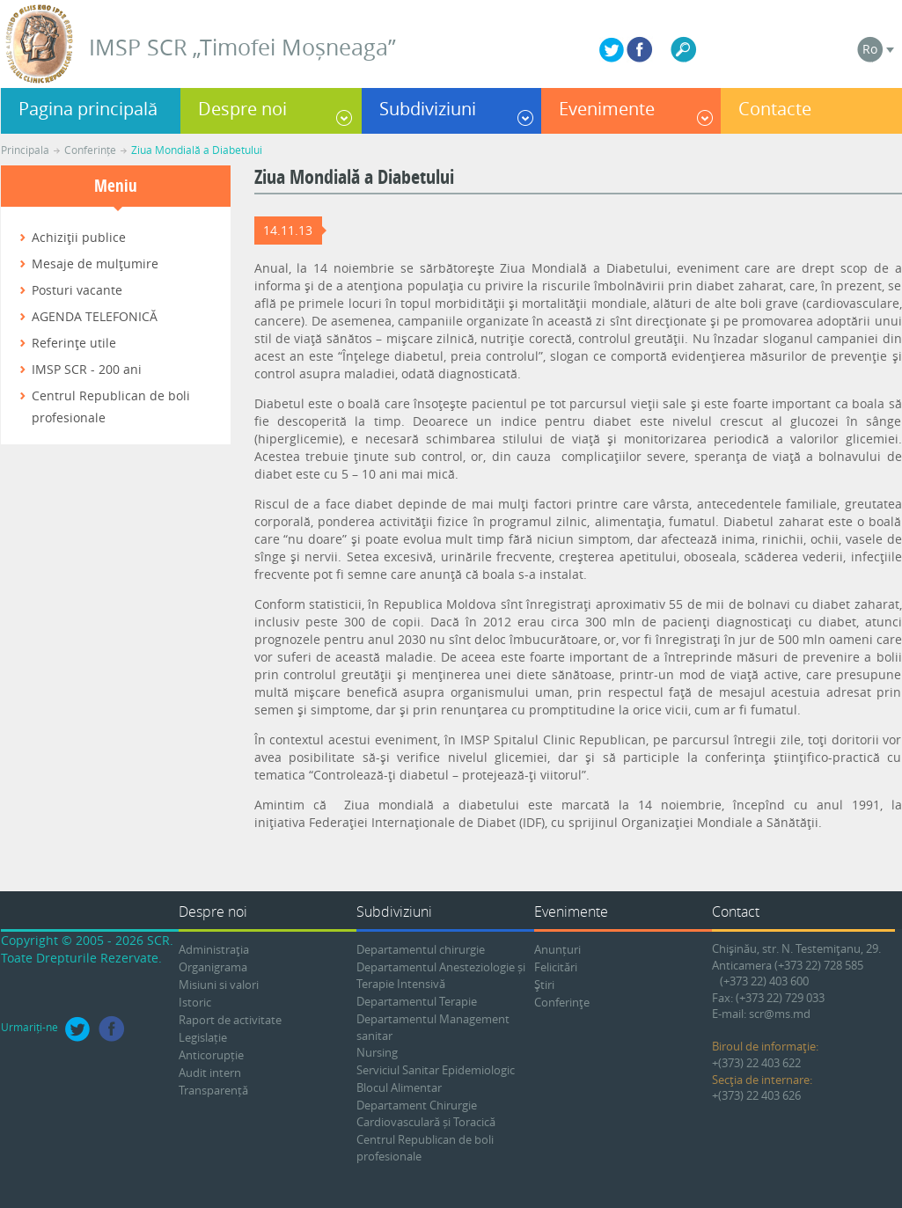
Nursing (377, 1052)
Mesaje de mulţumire (95, 263)
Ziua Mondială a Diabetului (196, 150)
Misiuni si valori (219, 984)
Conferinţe (562, 1002)
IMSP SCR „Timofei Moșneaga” (242, 47)
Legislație (203, 1037)
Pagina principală (88, 109)
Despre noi (242, 109)
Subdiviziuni (427, 109)
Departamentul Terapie (416, 1001)
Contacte (774, 109)
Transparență (213, 1090)
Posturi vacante (77, 290)
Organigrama (213, 967)
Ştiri (544, 984)
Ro (869, 48)
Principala (25, 150)
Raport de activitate (230, 1020)
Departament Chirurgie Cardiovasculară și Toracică (425, 1113)
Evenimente (607, 109)
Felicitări (555, 967)
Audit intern (210, 1072)
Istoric (195, 1002)
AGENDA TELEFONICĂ (95, 316)
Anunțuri (557, 949)
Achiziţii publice (79, 237)
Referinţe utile (74, 342)
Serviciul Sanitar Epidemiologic (435, 1070)
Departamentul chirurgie (420, 949)
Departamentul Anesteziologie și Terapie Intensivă (440, 975)
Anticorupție (211, 1055)
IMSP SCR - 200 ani (87, 369)
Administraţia (214, 949)
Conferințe (90, 150)
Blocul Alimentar (399, 1087)
